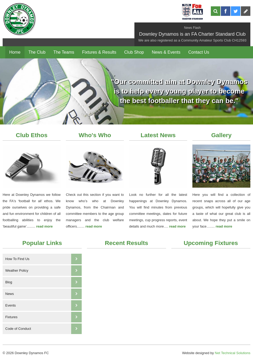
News (43, 294)
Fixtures (43, 317)
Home (15, 52)
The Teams (63, 52)
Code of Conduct (43, 328)
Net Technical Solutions (232, 353)
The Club (37, 52)
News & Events (166, 52)
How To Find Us (43, 259)
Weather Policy (43, 270)
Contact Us (198, 52)
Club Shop (134, 52)
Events (43, 305)
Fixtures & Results (99, 52)
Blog (43, 282)
